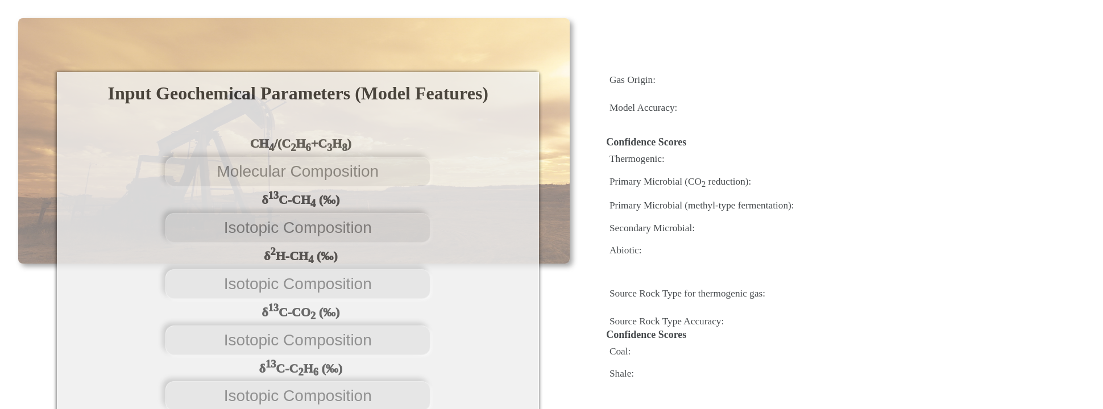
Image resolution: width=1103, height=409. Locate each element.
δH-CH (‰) (300, 255)
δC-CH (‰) (300, 200)
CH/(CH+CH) (300, 144)
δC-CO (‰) (300, 312)
